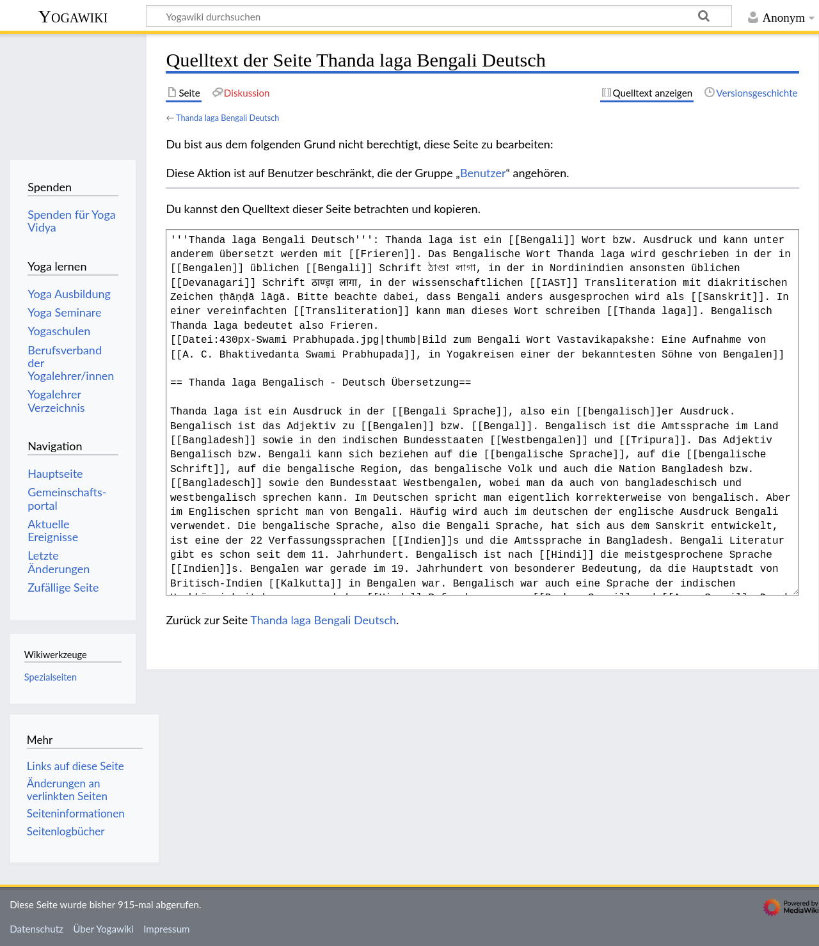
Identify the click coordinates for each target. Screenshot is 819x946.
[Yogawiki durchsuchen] (439, 16)
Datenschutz (36, 928)
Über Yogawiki (103, 928)
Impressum (166, 928)
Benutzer (483, 173)
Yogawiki (73, 16)
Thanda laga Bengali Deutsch (227, 118)
